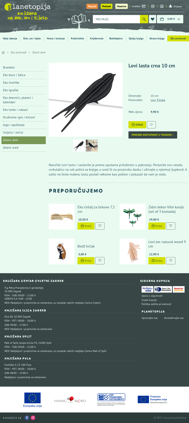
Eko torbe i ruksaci (15, 110)
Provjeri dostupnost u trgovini (153, 135)
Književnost (96, 38)
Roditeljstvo (116, 38)
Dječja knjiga (136, 38)
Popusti (92, 6)
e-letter (138, 6)
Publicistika (77, 38)
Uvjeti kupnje (149, 300)
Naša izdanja (10, 38)
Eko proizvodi (19, 52)
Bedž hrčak (86, 246)
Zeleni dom (38, 52)
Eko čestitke (11, 83)
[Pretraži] (144, 19)
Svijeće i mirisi (13, 132)
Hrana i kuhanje (56, 38)
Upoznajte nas (150, 318)
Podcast (106, 6)
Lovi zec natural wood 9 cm (167, 244)
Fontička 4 (10, 364)
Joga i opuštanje (14, 125)
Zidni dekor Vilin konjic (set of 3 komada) (166, 209)
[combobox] (116, 19)
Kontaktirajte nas (174, 318)
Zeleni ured (10, 148)
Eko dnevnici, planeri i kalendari (18, 100)
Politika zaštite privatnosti (156, 304)
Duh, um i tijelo (32, 38)
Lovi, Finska (158, 100)
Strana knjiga (157, 38)
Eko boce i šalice (14, 75)
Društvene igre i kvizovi (19, 117)
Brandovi (9, 67)
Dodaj (137, 124)
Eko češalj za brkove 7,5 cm (96, 209)
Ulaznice (121, 6)
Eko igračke (10, 90)
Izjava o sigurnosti (152, 295)
